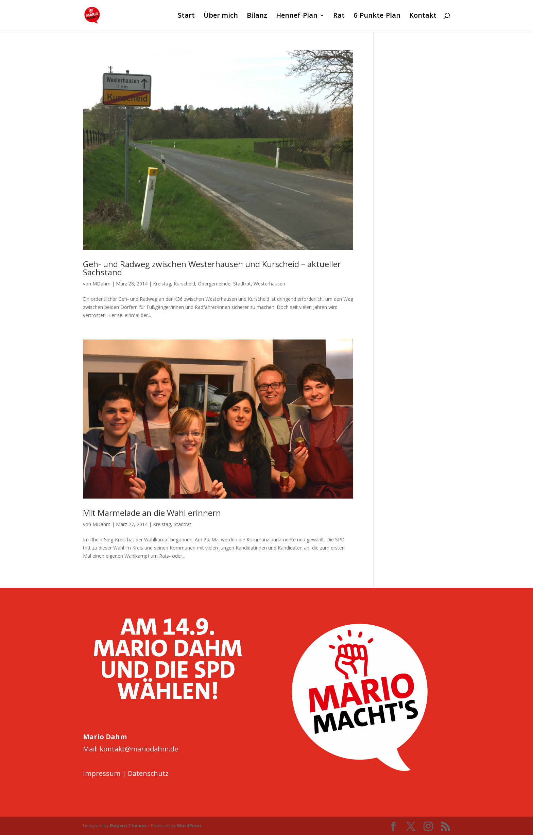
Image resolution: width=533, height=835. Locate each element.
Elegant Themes (128, 825)
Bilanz (257, 16)
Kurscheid (184, 283)
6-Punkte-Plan (377, 16)
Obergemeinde (214, 283)
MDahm (101, 283)
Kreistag (162, 283)
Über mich (221, 16)
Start (186, 16)
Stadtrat (242, 283)
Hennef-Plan (296, 16)
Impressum (101, 773)
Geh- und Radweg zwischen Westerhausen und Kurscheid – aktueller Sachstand (212, 268)
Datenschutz (148, 773)
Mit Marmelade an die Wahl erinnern (152, 512)
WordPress (189, 825)
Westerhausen (269, 283)
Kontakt (422, 16)
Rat (339, 16)
